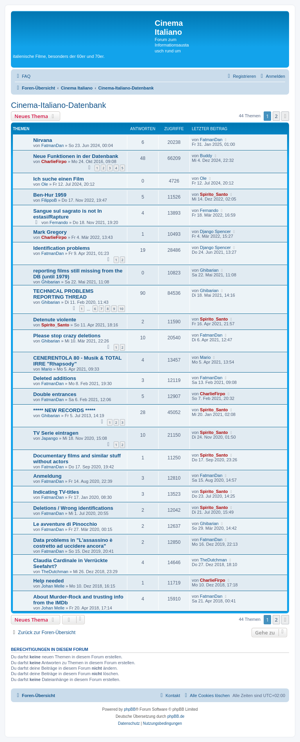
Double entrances (55, 394)
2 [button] (276, 116)
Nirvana (42, 140)
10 (121, 308)
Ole (44, 184)
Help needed (48, 581)
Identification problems (61, 248)
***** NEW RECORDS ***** (64, 410)
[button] (285, 116)
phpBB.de (175, 716)
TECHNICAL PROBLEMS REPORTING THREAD (63, 294)
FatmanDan (52, 145)
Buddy (206, 155)
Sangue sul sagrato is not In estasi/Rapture (67, 214)
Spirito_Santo (214, 194)
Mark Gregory (50, 232)
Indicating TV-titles (56, 492)
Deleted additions (54, 378)
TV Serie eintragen (56, 433)
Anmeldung (47, 476)
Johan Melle (52, 586)
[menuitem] (22, 76)
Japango (49, 438)
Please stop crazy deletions (66, 336)
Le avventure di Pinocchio (65, 524)
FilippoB (49, 200)
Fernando (59, 222)
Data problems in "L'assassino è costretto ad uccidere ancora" (72, 543)
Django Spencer (215, 231)
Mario (46, 369)
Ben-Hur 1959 (49, 195)
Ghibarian (50, 282)
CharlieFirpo (54, 161)
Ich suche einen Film (58, 179)
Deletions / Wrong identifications (73, 508)
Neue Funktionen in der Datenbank (75, 156)
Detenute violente (54, 320)
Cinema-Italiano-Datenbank (58, 105)
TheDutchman (54, 571)
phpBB (130, 709)
